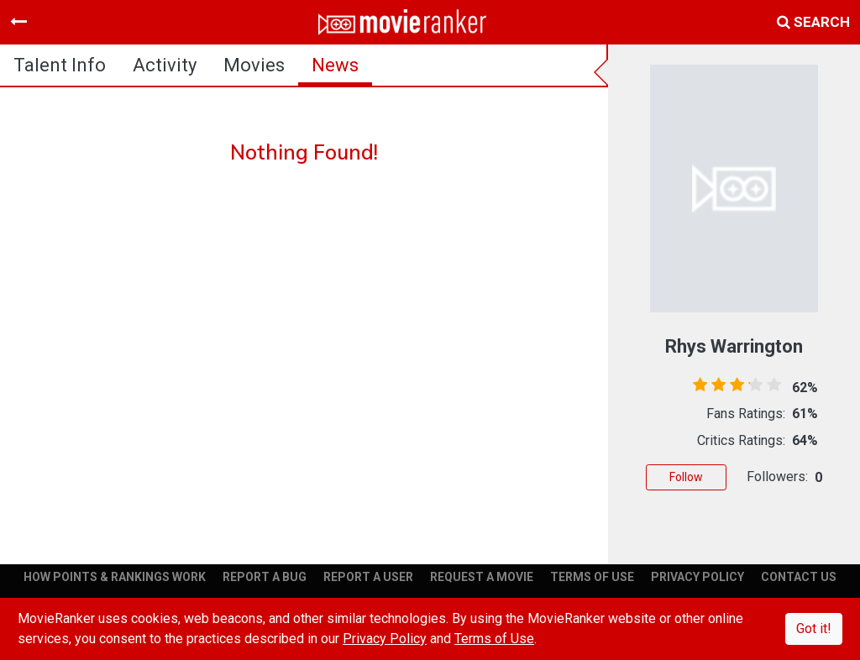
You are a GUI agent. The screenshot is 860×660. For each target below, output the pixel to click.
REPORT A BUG (265, 577)
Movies (254, 65)
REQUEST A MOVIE (481, 577)
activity (165, 65)
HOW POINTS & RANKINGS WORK (115, 577)
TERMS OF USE (592, 577)
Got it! (813, 628)
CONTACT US (798, 577)
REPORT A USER (368, 577)
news (335, 65)
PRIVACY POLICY (697, 577)
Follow (686, 477)
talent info (59, 65)
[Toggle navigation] (18, 22)
